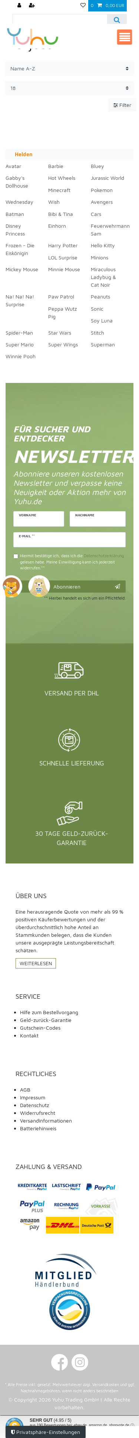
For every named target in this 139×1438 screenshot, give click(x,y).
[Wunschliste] (83, 5)
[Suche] (116, 19)
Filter (122, 105)
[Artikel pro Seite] (69, 88)
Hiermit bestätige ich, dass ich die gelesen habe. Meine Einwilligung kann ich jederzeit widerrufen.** (72, 561)
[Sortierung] (69, 69)
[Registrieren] (32, 5)
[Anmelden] (20, 5)
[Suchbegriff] (60, 19)
